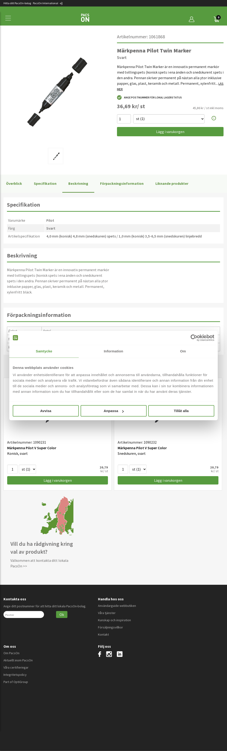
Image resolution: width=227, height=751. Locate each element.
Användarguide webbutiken (117, 606)
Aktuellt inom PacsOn (18, 660)
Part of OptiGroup (15, 682)
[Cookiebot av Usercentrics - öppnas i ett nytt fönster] (194, 337)
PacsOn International (48, 3)
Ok (62, 614)
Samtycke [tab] (44, 351)
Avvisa (45, 411)
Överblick (14, 183)
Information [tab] (113, 351)
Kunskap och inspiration (114, 620)
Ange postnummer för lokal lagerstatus (149, 97)
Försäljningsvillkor (110, 627)
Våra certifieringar (15, 667)
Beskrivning (78, 183)
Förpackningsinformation (122, 183)
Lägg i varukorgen (170, 131)
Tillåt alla (181, 411)
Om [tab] (183, 351)
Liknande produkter (171, 183)
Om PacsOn (11, 653)
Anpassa (114, 411)
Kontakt (103, 634)
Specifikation (45, 183)
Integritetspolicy (15, 675)
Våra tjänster (107, 613)
